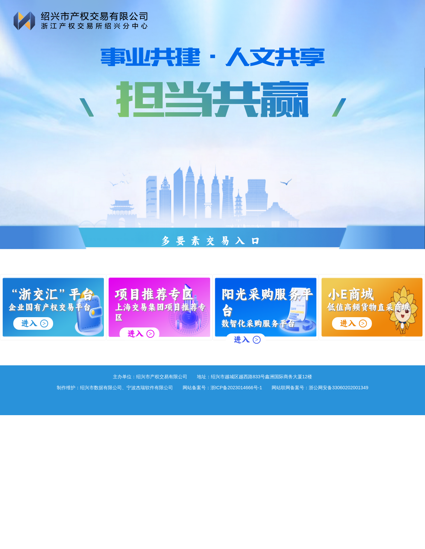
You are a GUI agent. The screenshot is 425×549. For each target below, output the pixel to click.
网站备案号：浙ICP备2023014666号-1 (222, 387)
